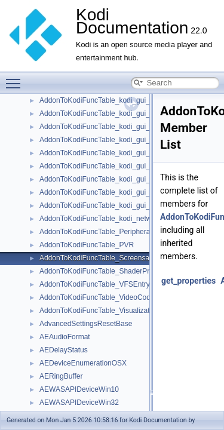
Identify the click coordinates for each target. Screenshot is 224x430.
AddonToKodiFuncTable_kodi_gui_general (106, 179)
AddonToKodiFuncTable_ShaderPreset (101, 271)
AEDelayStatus (63, 350)
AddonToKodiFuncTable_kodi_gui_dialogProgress (118, 126)
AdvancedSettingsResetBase (85, 324)
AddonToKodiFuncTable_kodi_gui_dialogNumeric (117, 100)
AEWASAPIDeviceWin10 (79, 389)
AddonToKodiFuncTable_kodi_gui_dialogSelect (114, 140)
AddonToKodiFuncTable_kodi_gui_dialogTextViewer (121, 153)
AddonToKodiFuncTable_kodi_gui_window (106, 205)
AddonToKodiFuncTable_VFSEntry (94, 284)
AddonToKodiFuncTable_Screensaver (99, 258)
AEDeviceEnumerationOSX (83, 363)
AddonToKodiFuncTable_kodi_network (100, 218)
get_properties (188, 280)
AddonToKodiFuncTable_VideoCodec (98, 297)
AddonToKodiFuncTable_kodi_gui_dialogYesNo (114, 166)
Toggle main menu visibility (16, 78)
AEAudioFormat (64, 337)
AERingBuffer (61, 376)
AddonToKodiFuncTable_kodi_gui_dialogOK (109, 113)
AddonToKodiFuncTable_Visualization (99, 310)
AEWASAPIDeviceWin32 (79, 402)
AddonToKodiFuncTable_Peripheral (95, 232)
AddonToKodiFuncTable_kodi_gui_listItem (106, 192)
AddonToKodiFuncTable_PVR (86, 245)
